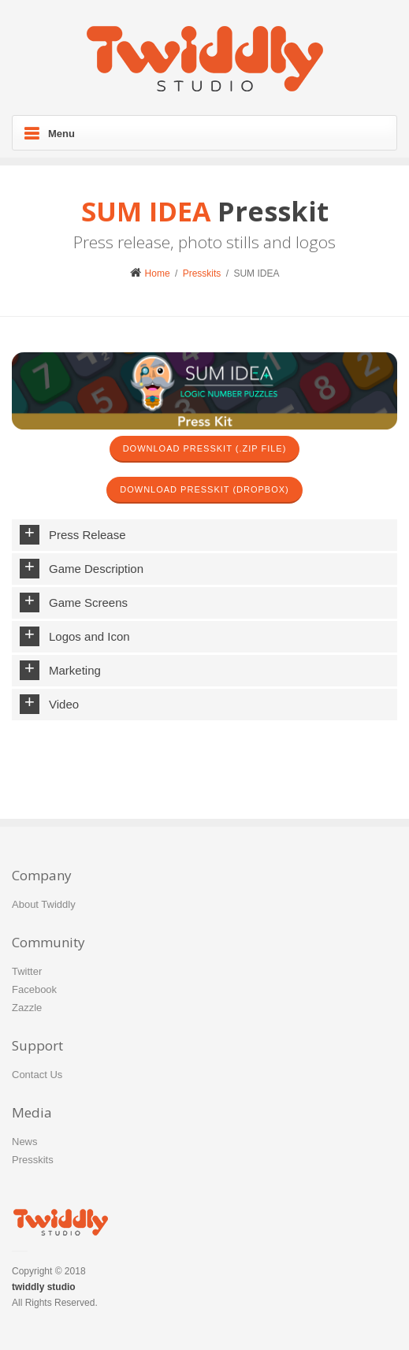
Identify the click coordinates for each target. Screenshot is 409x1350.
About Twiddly (44, 904)
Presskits (202, 273)
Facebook (34, 989)
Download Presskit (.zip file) (205, 448)
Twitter (27, 971)
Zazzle (27, 1007)
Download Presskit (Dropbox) (204, 489)
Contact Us (37, 1074)
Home (150, 273)
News (25, 1141)
